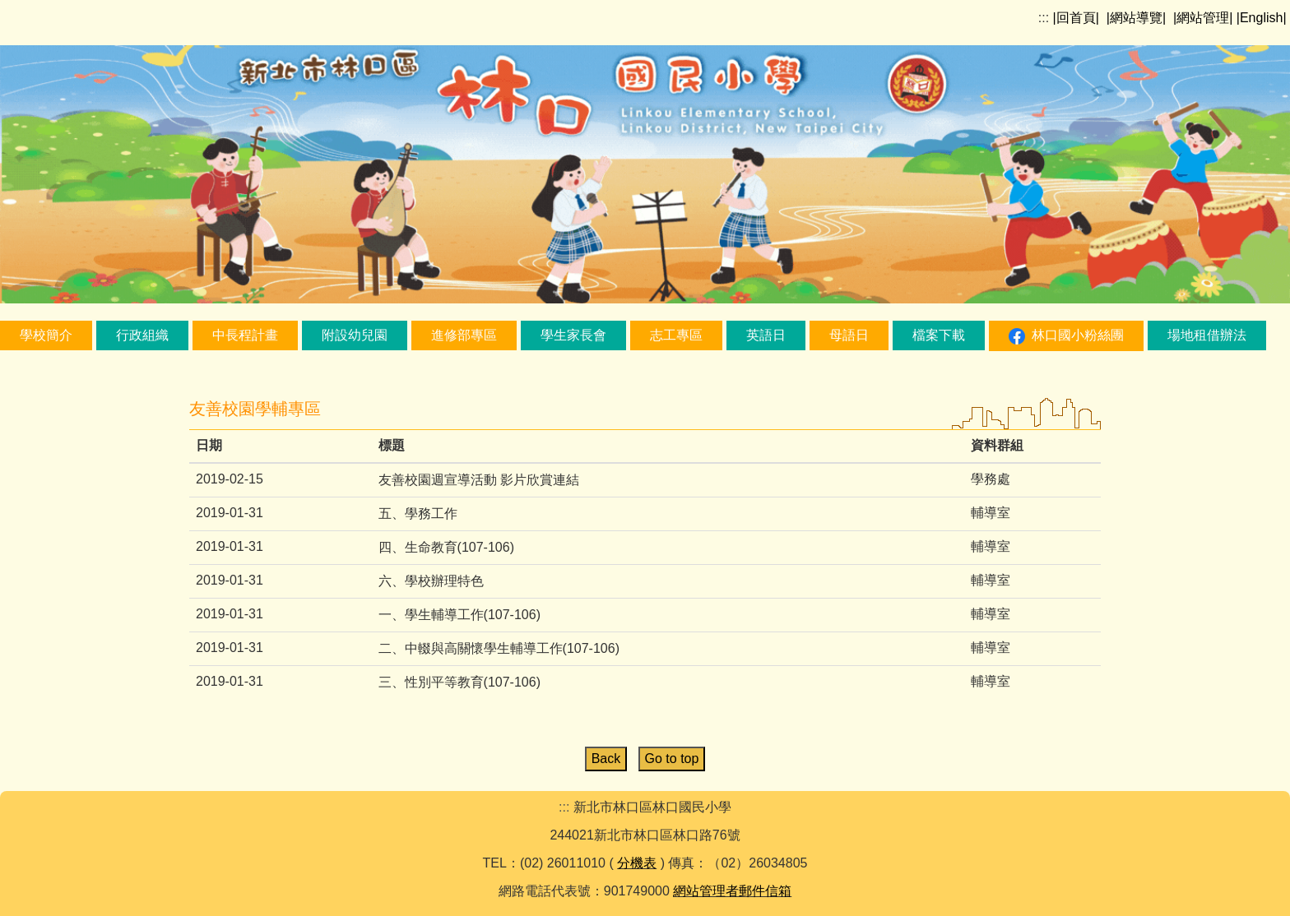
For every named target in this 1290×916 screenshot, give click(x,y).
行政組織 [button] (142, 335)
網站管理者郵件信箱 (732, 891)
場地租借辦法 (1206, 335)
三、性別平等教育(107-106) (459, 682)
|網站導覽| (1136, 18)
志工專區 (676, 335)
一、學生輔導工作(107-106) (459, 615)
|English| (1262, 18)
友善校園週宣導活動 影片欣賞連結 (478, 480)
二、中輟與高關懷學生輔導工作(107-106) (498, 648)
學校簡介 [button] (46, 335)
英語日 (766, 335)
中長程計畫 (245, 335)
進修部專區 (464, 335)
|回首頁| (1076, 18)
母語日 (849, 335)
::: (1043, 18)
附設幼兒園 (354, 335)
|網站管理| (1202, 18)
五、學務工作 (417, 513)
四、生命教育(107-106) (446, 547)
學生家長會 (573, 335)
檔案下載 (938, 335)
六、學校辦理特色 (431, 581)
